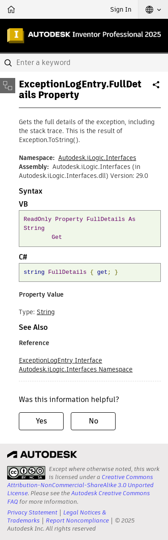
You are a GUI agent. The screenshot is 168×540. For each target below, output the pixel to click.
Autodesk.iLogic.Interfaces (97, 157)
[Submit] (9, 63)
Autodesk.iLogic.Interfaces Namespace (76, 369)
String (46, 311)
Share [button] (157, 88)
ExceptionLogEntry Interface (60, 360)
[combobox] (84, 63)
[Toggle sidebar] (7, 85)
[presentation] (26, 473)
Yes (41, 421)
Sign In (120, 9)
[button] (153, 9)
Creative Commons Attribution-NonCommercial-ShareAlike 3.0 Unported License (80, 485)
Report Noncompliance (77, 520)
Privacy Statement (32, 512)
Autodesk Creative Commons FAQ (78, 497)
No (93, 421)
